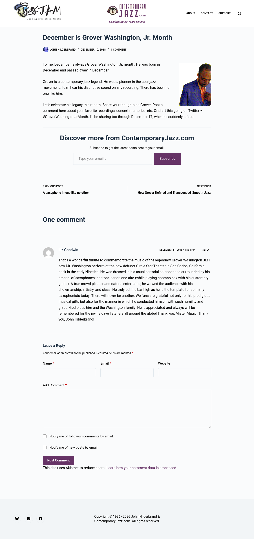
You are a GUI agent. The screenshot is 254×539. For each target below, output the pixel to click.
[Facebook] (40, 518)
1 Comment (118, 49)
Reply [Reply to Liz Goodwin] (205, 249)
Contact (207, 13)
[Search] (239, 13)
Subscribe (167, 158)
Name (48, 363)
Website (164, 363)
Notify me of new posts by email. (73, 447)
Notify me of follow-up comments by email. (81, 436)
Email (105, 363)
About (190, 13)
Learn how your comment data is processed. (141, 468)
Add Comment (55, 385)
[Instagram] (28, 518)
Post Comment (58, 460)
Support (225, 13)
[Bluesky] (17, 518)
